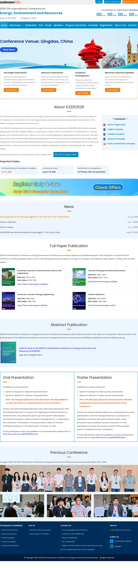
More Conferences (112, 2)
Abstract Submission (9, 534)
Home (4, 25)
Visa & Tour (120, 25)
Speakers (58, 25)
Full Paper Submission (10, 530)
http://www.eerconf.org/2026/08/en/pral (108, 437)
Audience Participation (10, 545)
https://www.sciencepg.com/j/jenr (102, 281)
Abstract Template (116, 139)
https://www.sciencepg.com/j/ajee (32, 305)
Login (135, 2)
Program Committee (75, 25)
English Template (115, 129)
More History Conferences (121, 530)
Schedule (93, 25)
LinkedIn (115, 546)
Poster (48, 25)
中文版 (99, 2)
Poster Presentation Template (121, 143)
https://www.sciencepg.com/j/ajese (32, 284)
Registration (106, 25)
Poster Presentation (9, 542)
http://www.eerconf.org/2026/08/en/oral (20, 434)
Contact (132, 25)
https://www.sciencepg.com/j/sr (102, 305)
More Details (11, 90)
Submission (16, 25)
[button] (65, 65)
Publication (31, 25)
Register (127, 2)
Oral (41, 25)
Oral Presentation (8, 538)
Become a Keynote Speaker (40, 530)
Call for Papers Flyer (116, 124)
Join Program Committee (39, 534)
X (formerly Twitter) (120, 541)
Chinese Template (116, 134)
